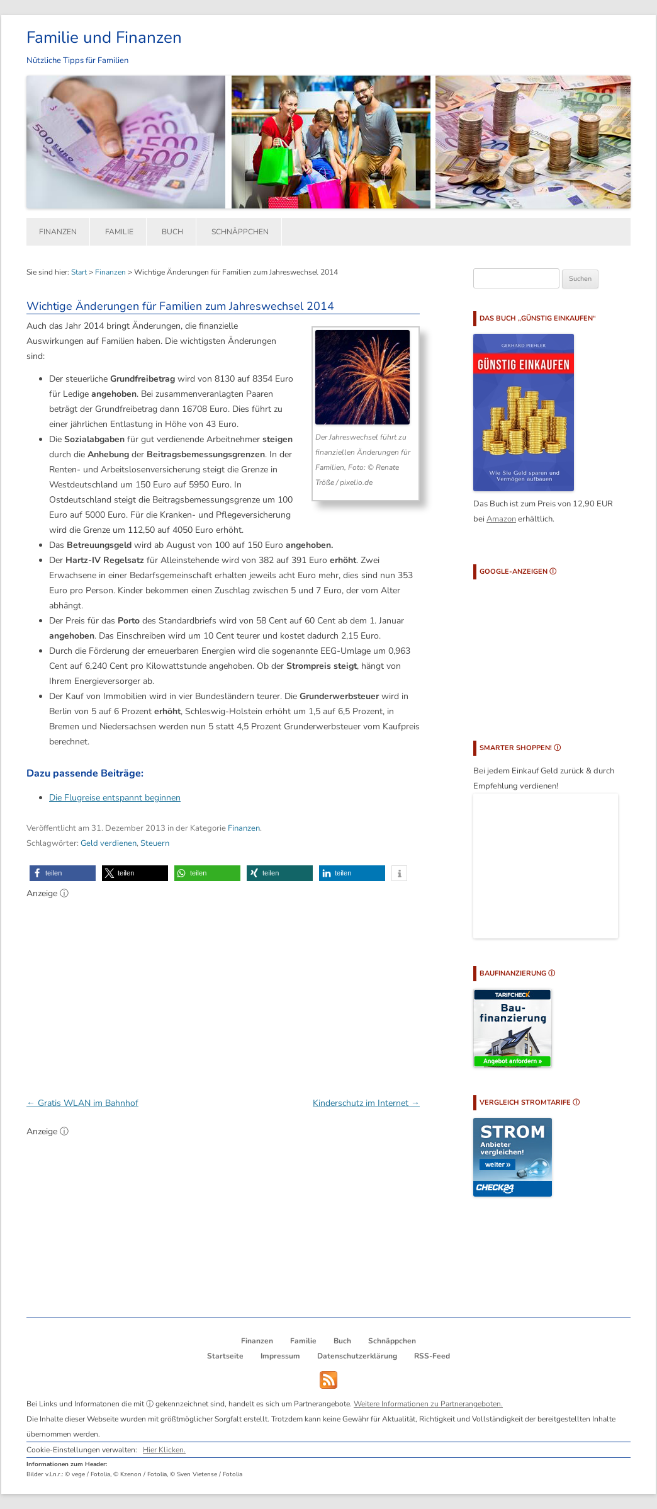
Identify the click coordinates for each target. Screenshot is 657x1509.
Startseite (225, 1356)
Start (79, 272)
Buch (172, 232)
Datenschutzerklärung (357, 1356)
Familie (119, 232)
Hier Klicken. (164, 1450)
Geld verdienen (109, 843)
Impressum (280, 1356)
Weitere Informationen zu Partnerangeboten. (428, 1404)
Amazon (501, 519)
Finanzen (58, 232)
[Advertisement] (223, 991)
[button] (63, 873)
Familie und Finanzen (104, 37)
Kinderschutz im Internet (366, 1103)
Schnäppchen (240, 232)
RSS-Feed (432, 1356)
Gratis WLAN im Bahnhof (82, 1103)
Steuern (154, 843)
